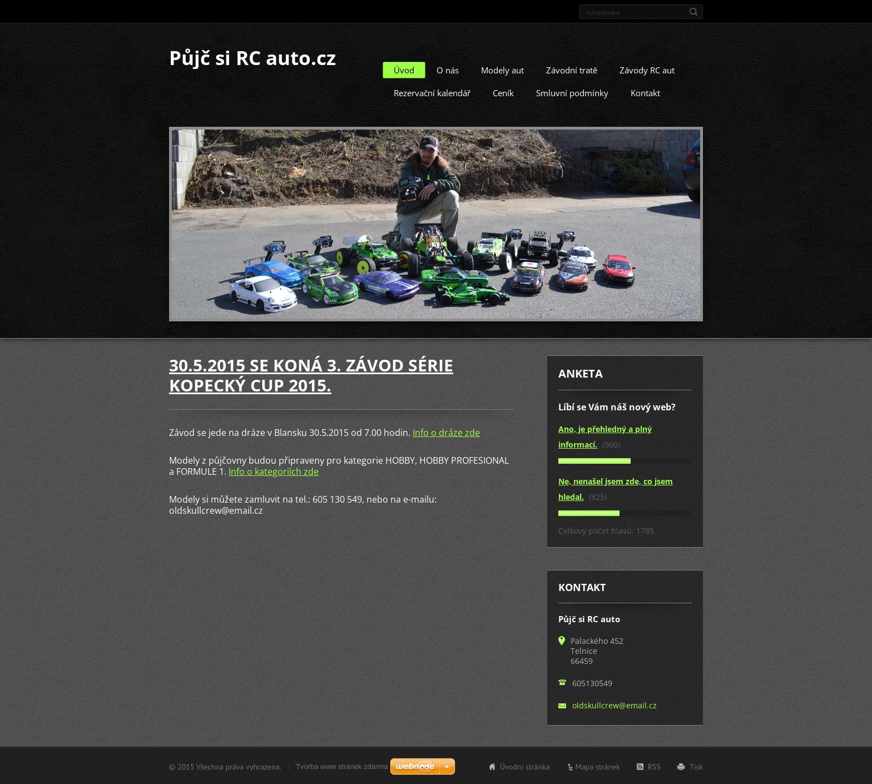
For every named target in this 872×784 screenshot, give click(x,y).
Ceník (503, 92)
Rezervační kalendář (432, 92)
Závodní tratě (571, 69)
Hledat (693, 12)
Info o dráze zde (446, 432)
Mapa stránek (598, 766)
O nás (448, 69)
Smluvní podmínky (572, 92)
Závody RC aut (647, 69)
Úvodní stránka (525, 766)
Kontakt (645, 92)
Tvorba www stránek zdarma (342, 766)
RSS (654, 766)
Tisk (696, 766)
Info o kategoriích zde (274, 471)
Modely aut (502, 69)
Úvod (404, 69)
